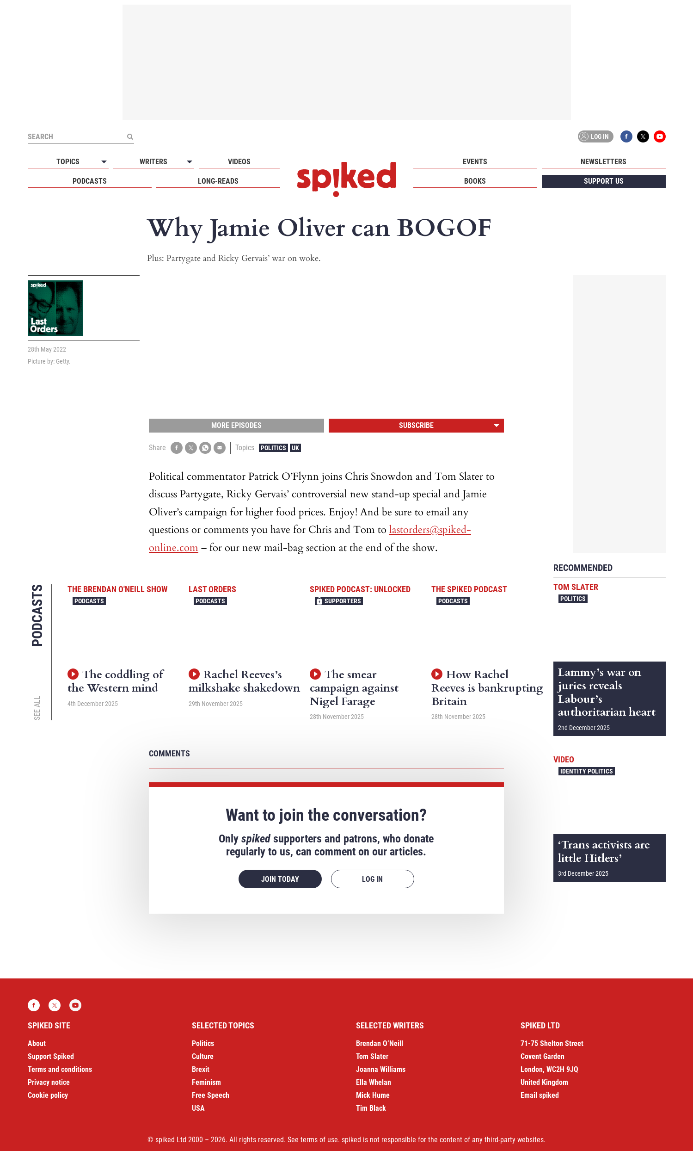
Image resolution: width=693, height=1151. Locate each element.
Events (475, 161)
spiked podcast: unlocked (360, 589)
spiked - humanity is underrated (346, 179)
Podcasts (90, 181)
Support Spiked (51, 1056)
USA (198, 1108)
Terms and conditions (60, 1069)
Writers (153, 161)
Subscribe (416, 425)
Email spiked (540, 1095)
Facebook (626, 136)
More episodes (236, 425)
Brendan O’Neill (379, 1043)
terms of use (319, 1139)
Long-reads (218, 181)
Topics (68, 161)
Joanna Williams (380, 1069)
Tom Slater (575, 587)
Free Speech (210, 1095)
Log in (594, 136)
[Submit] (130, 136)
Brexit (200, 1069)
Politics (273, 448)
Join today (280, 879)
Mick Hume (373, 1095)
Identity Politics (586, 771)
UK (295, 448)
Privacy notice (49, 1082)
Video (563, 759)
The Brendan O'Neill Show (117, 589)
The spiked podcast (469, 589)
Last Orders (212, 589)
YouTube (660, 136)
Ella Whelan (373, 1082)
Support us (604, 181)
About (37, 1043)
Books (475, 181)
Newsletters (603, 161)
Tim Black (371, 1108)
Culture (203, 1056)
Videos (239, 161)
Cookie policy (48, 1095)
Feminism (206, 1082)
